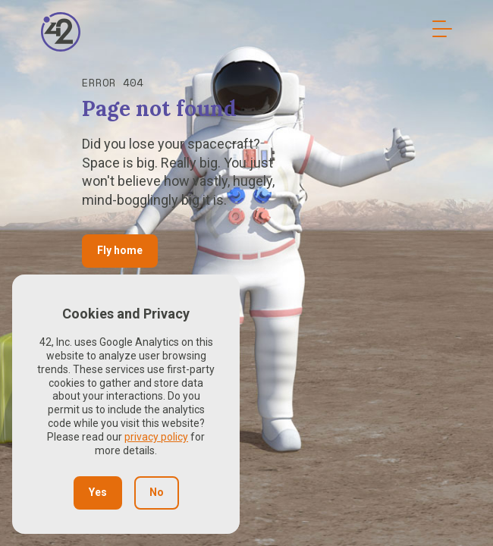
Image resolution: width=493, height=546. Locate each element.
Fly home (120, 250)
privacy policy (156, 437)
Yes (98, 492)
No (156, 492)
